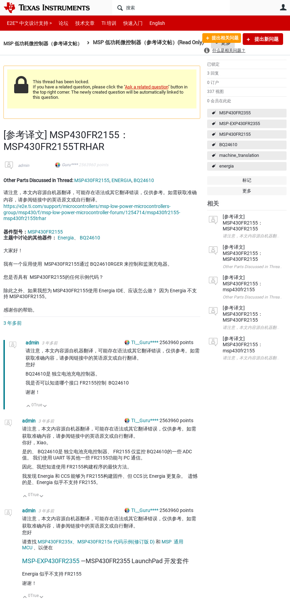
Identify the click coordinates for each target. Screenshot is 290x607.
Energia (66, 237)
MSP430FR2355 (235, 112)
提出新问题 (266, 39)
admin (23, 165)
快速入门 (126, 23)
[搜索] (171, 7)
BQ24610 (228, 144)
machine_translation (239, 155)
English (149, 23)
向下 (45, 406)
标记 (246, 180)
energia (226, 166)
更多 (246, 190)
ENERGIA (122, 180)
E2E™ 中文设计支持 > (27, 23)
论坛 (59, 23)
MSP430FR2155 (235, 134)
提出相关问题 (221, 39)
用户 (283, 7)
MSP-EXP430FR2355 (239, 123)
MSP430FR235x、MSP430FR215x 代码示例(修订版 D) (96, 541)
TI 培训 (103, 23)
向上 (28, 406)
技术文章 (80, 23)
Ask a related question (146, 86)
